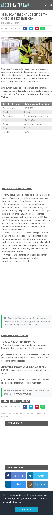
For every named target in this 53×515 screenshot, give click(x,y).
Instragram (33, 94)
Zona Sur (25, 401)
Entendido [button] (26, 509)
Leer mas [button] (18, 502)
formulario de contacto (29, 91)
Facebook (21, 94)
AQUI (18, 394)
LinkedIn (44, 94)
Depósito (15, 401)
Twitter (4, 97)
